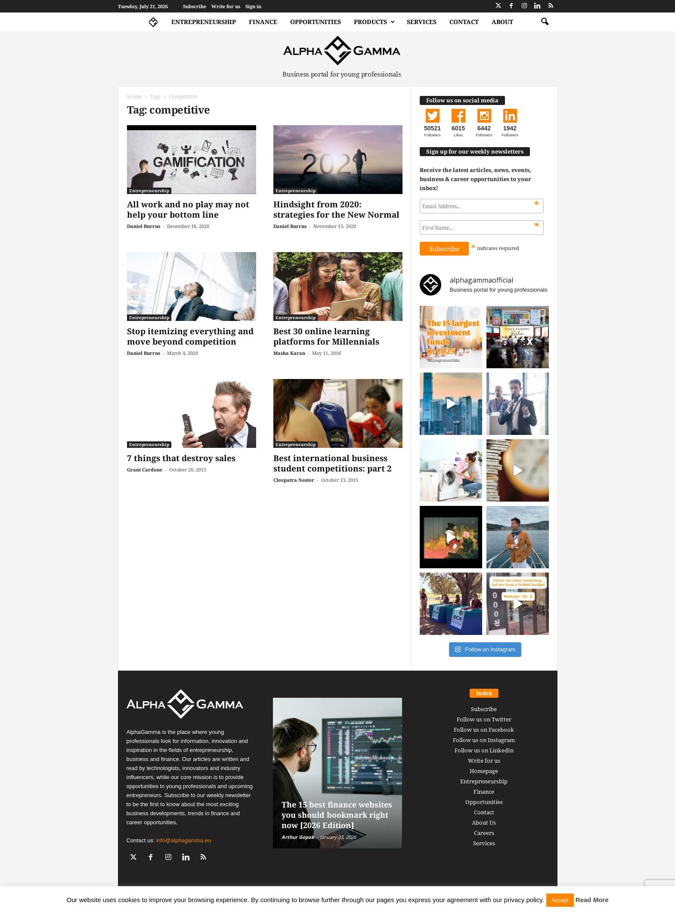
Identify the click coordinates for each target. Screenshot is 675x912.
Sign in (253, 6)
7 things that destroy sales (181, 458)
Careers (484, 833)
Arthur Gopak (298, 837)
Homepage (484, 771)
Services (422, 22)
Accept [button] (560, 900)
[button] (544, 21)
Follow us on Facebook (484, 729)
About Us (484, 822)
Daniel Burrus (143, 226)
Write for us (225, 6)
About (502, 22)
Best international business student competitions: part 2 (332, 463)
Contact (464, 22)
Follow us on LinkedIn (484, 750)
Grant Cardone (144, 469)
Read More (592, 899)
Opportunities (315, 22)
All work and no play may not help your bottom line (188, 209)
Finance (263, 22)
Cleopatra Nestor (293, 480)
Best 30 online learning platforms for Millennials (326, 336)
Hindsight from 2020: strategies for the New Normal (336, 209)
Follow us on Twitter (484, 719)
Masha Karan (289, 353)
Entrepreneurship (203, 22)
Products (374, 21)
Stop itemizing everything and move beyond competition (190, 336)
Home (134, 96)
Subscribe (194, 6)
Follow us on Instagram (484, 740)
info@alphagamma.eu (183, 840)
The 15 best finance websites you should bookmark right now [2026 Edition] (337, 814)
